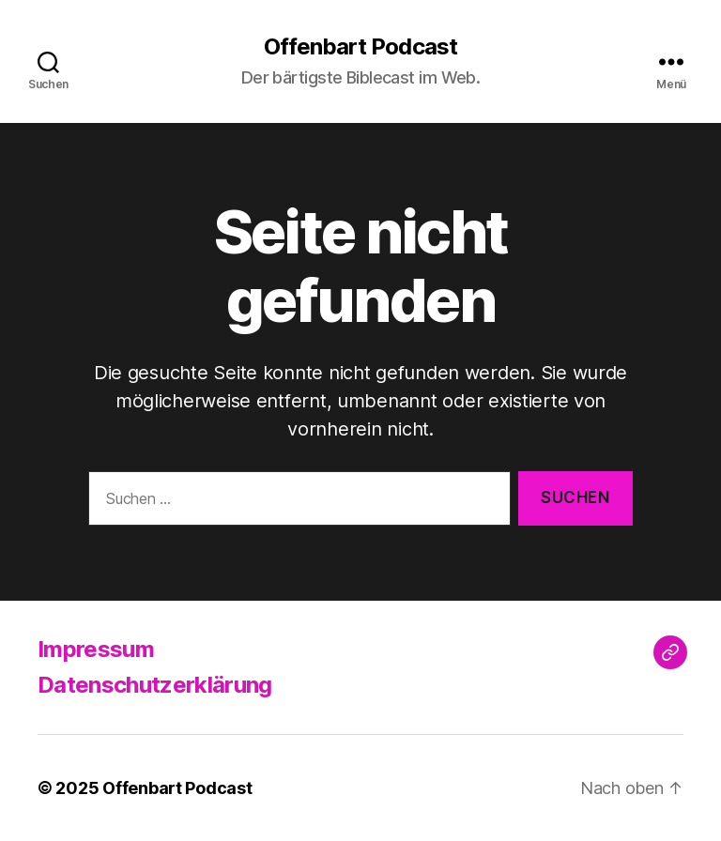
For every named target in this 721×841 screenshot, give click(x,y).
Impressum (96, 649)
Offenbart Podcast (360, 47)
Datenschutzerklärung (155, 684)
